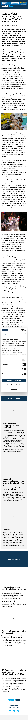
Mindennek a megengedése (14, 380)
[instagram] (18, 711)
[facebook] (14, 711)
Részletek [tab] (14, 334)
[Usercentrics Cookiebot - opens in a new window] (20, 330)
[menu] (26, 6)
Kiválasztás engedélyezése (14, 384)
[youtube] (10, 711)
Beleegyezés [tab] (5, 334)
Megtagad (14, 389)
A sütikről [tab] (23, 334)
